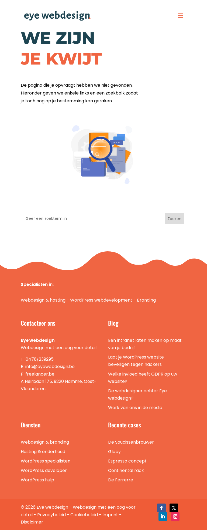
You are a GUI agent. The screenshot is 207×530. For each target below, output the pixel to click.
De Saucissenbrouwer (131, 442)
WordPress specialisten (45, 461)
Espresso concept (127, 461)
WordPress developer (44, 470)
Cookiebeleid (84, 515)
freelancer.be (39, 374)
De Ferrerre (120, 480)
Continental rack (126, 470)
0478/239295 (40, 359)
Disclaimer (32, 522)
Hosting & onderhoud (43, 451)
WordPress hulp (37, 480)
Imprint (110, 515)
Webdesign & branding (45, 442)
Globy (114, 451)
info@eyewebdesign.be (50, 366)
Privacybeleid (51, 515)
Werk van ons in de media (135, 407)
